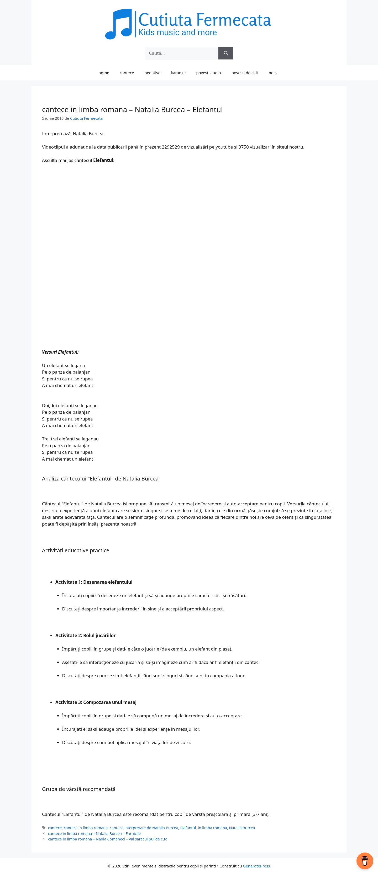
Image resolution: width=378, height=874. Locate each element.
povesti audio (208, 72)
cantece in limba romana (86, 827)
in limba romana (212, 827)
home (103, 72)
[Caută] (225, 53)
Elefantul (188, 827)
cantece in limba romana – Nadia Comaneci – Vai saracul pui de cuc (107, 839)
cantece (127, 72)
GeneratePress (256, 865)
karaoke (178, 72)
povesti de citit (245, 72)
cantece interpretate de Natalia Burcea (144, 827)
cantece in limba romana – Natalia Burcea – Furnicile (94, 833)
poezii (274, 72)
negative (152, 72)
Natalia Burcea (242, 827)
